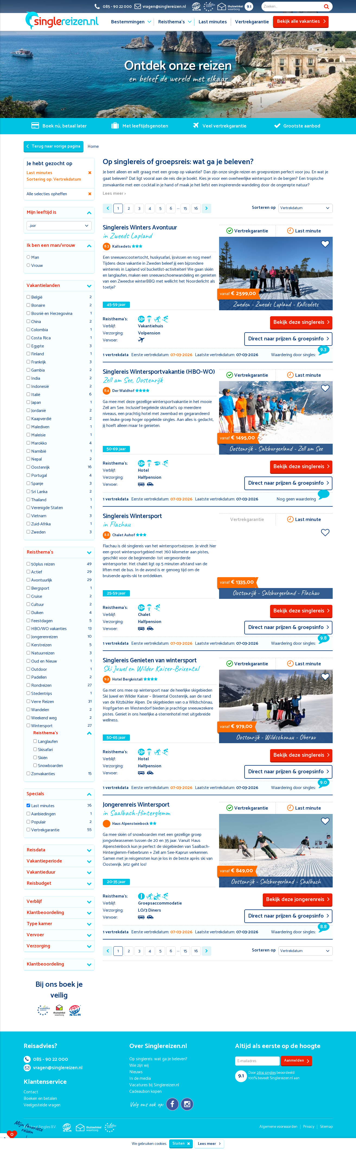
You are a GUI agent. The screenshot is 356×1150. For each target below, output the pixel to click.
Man (35, 258)
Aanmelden (296, 1061)
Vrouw (37, 266)
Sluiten (181, 1144)
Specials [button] (35, 794)
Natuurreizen (42, 653)
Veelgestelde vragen (42, 1105)
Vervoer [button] (35, 935)
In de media (140, 1078)
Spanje (37, 484)
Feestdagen (42, 621)
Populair (38, 822)
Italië (35, 395)
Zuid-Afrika (41, 524)
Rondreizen (41, 686)
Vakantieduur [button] (41, 872)
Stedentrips (41, 694)
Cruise (36, 597)
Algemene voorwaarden (278, 1127)
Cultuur (37, 605)
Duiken (37, 613)
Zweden (38, 532)
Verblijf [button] (34, 901)
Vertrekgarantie (252, 22)
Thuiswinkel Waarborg (59, 1010)
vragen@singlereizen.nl (53, 1068)
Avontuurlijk (41, 580)
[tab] (59, 212)
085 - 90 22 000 (46, 1059)
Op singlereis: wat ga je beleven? (158, 1059)
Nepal (36, 459)
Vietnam (38, 516)
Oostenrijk (40, 468)
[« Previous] (107, 208)
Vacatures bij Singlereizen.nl (154, 1085)
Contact (31, 1092)
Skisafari (45, 750)
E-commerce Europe (43, 1010)
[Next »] (206, 208)
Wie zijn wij (139, 1065)
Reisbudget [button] (39, 883)
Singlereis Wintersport (159, 519)
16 (196, 208)
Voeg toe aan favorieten (325, 244)
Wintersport (42, 726)
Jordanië (38, 411)
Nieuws (136, 1072)
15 (185, 208)
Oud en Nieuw (44, 662)
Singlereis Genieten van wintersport (159, 664)
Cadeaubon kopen (145, 1091)
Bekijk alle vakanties (301, 21)
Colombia (39, 330)
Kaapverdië (41, 419)
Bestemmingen (128, 22)
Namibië (38, 452)
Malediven (40, 427)
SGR (74, 1010)
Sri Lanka (39, 492)
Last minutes (212, 22)
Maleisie (38, 435)
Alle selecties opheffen (47, 194)
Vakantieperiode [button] (44, 861)
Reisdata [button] (36, 850)
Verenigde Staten (47, 508)
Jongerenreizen (44, 637)
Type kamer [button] (39, 924)
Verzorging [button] (38, 946)
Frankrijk (38, 362)
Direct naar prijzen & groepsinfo (288, 338)
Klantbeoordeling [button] (45, 913)
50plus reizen (43, 564)
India (35, 379)
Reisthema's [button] (40, 552)
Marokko (39, 443)
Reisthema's (171, 22)
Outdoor (39, 670)
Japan (36, 403)
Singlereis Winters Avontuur (159, 231)
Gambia (38, 371)
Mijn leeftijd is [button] (41, 212)
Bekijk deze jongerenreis (298, 899)
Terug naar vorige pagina (53, 146)
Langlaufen (48, 742)
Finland (37, 354)
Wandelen (40, 710)
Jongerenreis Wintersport (159, 808)
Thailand (38, 500)
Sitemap (326, 1127)
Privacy (308, 1127)
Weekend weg (44, 718)
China (36, 322)
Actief (36, 572)
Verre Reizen (42, 702)
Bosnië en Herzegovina (51, 314)
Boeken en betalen (40, 1098)
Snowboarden (50, 766)
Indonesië (40, 387)
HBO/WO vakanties (49, 629)
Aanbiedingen (43, 814)
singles (266, 1073)
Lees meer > (114, 194)
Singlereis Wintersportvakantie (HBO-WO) (159, 375)
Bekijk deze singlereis (301, 322)
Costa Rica (41, 338)
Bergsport (40, 589)
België (36, 298)
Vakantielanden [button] (43, 286)
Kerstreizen (41, 645)
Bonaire (38, 306)
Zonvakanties (43, 774)
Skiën (42, 758)
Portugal (39, 476)
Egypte (37, 346)
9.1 (249, 6)
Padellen (39, 678)
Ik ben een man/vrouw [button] (51, 245)
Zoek (326, 6)
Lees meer (209, 1144)
